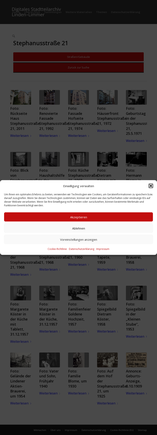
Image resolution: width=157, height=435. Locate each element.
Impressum (102, 249)
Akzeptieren (78, 217)
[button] (151, 186)
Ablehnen (78, 228)
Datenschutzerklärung (81, 249)
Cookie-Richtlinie (57, 249)
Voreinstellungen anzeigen (78, 239)
